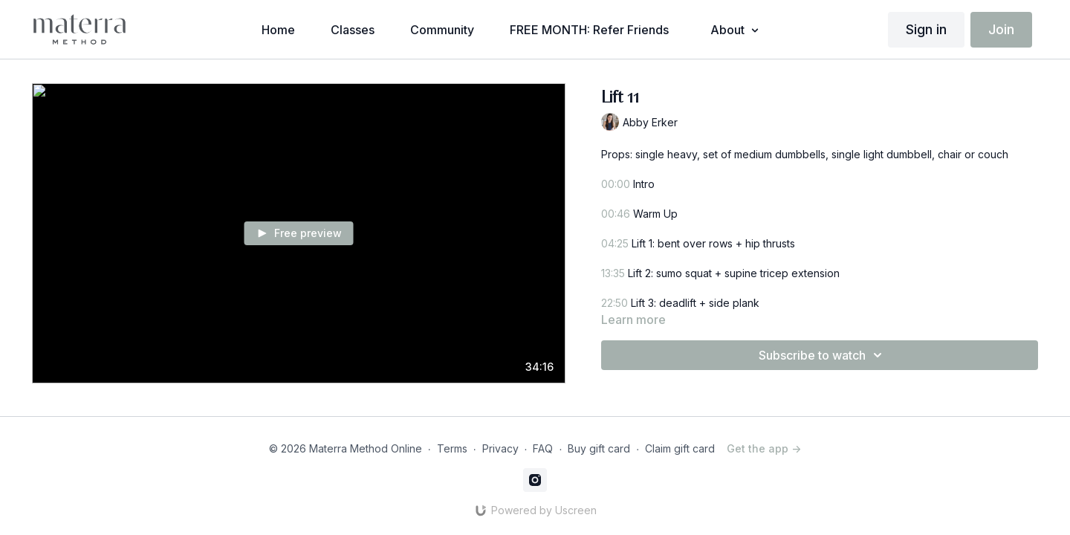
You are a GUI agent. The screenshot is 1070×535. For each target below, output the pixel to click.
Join (1001, 29)
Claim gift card (680, 448)
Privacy (500, 448)
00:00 (615, 184)
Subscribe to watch (822, 355)
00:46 (615, 213)
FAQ (543, 448)
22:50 (616, 302)
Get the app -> (764, 448)
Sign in (926, 29)
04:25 (615, 243)
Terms (452, 448)
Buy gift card (599, 448)
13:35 (613, 273)
